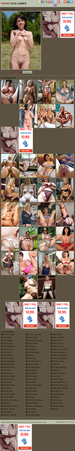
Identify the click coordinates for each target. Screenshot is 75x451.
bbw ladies (6, 352)
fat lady (30, 355)
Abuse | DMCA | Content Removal (12, 422)
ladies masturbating (34, 406)
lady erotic (31, 346)
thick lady (55, 397)
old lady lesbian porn (35, 400)
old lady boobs (7, 379)
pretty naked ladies (59, 358)
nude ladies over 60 (59, 349)
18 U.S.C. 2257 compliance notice (35, 422)
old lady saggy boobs (60, 367)
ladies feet (31, 358)
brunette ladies (7, 385)
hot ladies (30, 382)
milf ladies (31, 409)
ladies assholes (8, 346)
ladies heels (31, 379)
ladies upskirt (57, 403)
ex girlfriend (31, 349)
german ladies (32, 364)
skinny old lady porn (59, 385)
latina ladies (31, 394)
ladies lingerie (32, 403)
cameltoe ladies (8, 394)
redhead (55, 364)
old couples (6, 412)
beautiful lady (7, 358)
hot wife (55, 409)
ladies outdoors (57, 337)
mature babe (7, 349)
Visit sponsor (27, 72)
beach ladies (7, 355)
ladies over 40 (57, 343)
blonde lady (6, 373)
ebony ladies (32, 343)
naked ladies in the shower (62, 382)
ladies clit (5, 403)
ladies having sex (58, 373)
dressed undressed (34, 340)
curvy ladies (31, 337)
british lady (6, 382)
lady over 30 (56, 340)
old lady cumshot (33, 334)
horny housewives (34, 385)
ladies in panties (58, 352)
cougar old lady (8, 409)
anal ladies (6, 337)
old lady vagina (57, 406)
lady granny (31, 373)
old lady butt (6, 391)
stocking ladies (57, 394)
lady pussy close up (9, 406)
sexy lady (55, 376)
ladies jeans (31, 391)
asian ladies (6, 340)
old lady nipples (33, 415)
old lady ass (6, 343)
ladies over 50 (57, 346)
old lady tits (56, 400)
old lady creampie (9, 415)
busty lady (6, 388)
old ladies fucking (33, 361)
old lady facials (32, 352)
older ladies (56, 334)
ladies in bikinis (8, 367)
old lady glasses (33, 367)
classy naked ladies (9, 400)
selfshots (55, 370)
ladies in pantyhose (59, 355)
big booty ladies (8, 361)
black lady (6, 370)
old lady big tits (7, 364)
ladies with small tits (59, 388)
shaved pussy (57, 379)
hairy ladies (31, 376)
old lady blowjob (8, 376)
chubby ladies (7, 397)
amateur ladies (7, 334)
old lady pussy (57, 361)
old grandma (31, 370)
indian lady (31, 388)
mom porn (31, 412)
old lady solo (56, 391)
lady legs (30, 397)
